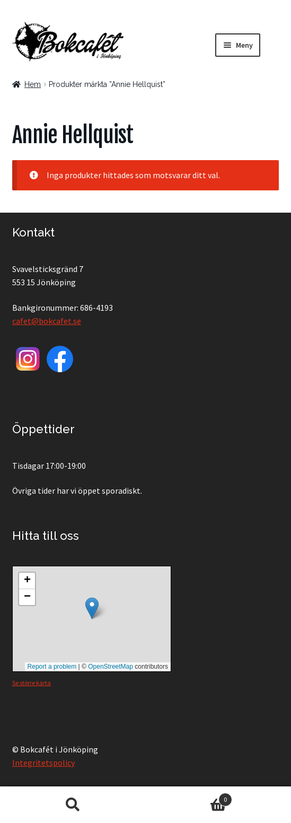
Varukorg (189, 797)
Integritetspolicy (43, 762)
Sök (73, 805)
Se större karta (31, 683)
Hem (32, 84)
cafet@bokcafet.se (46, 321)
